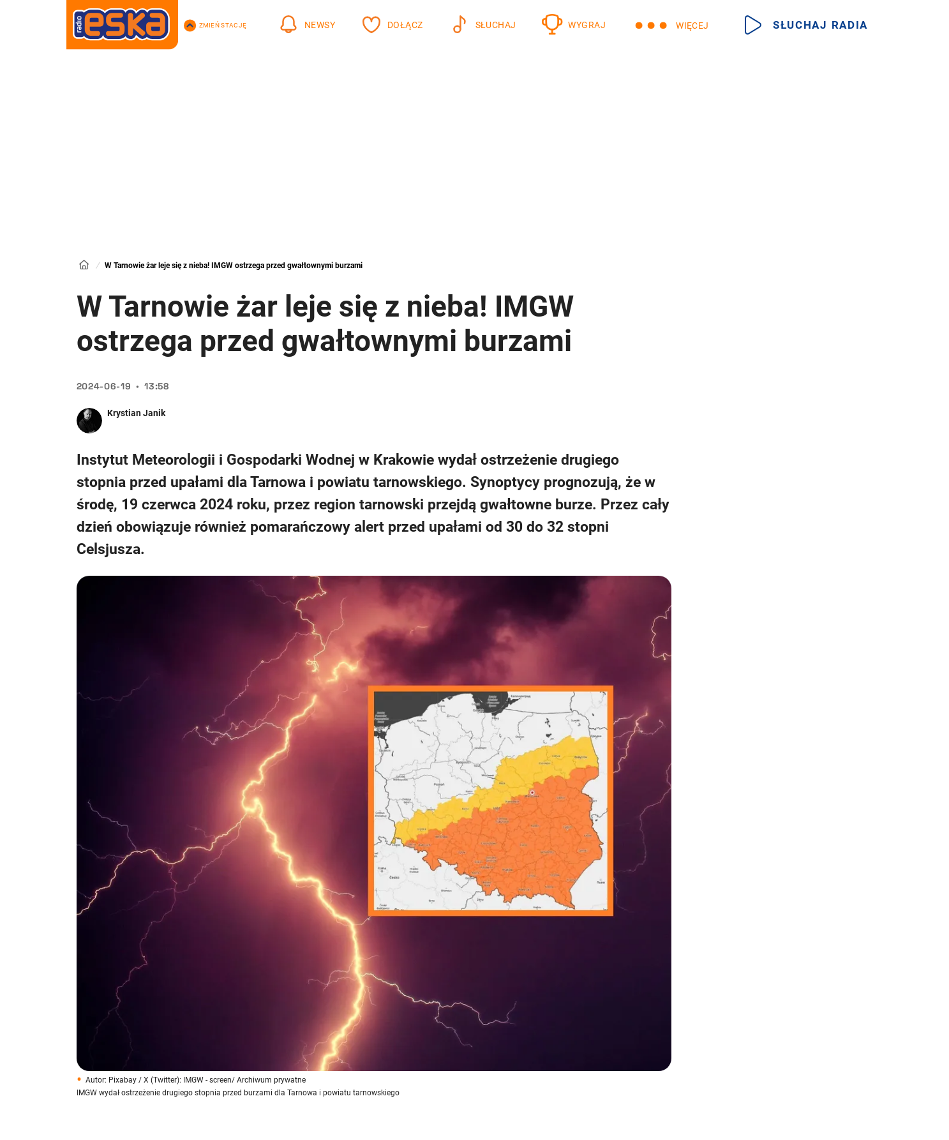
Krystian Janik (136, 413)
